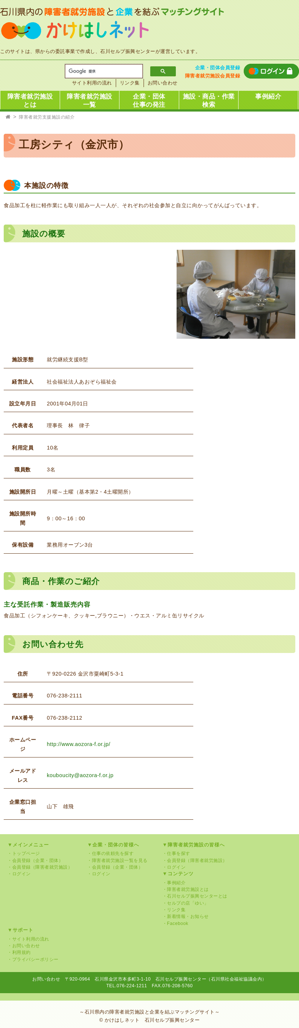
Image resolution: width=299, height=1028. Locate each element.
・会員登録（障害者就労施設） (39, 867)
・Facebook (175, 923)
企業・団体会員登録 (217, 67)
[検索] (101, 71)
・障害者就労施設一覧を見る (117, 860)
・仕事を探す (176, 853)
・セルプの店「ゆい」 (185, 903)
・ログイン (19, 873)
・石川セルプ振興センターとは (194, 896)
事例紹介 (268, 96)
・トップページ (23, 853)
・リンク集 (174, 909)
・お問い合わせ (23, 945)
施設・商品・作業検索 (209, 100)
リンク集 (130, 83)
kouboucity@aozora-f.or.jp (80, 775)
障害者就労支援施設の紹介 (47, 117)
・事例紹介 (174, 882)
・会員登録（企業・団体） (35, 860)
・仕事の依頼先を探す (110, 853)
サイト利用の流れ (92, 83)
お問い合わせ (163, 83)
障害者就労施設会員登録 (212, 76)
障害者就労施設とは (30, 100)
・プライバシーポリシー (33, 959)
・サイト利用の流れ (28, 939)
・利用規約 (19, 952)
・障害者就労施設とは (185, 889)
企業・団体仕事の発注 (149, 100)
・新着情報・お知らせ (185, 916)
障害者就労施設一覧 (89, 100)
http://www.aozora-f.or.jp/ (78, 744)
